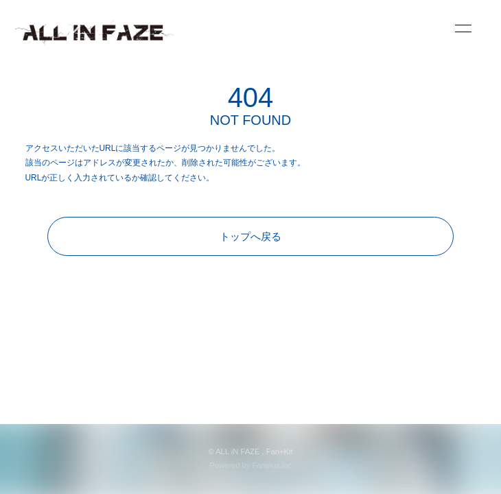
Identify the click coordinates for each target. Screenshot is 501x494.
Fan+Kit (279, 451)
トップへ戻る (250, 236)
